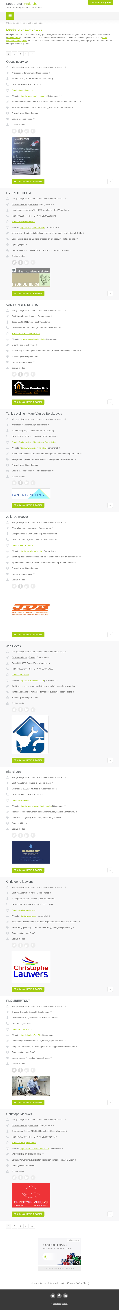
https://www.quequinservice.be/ (34, 96)
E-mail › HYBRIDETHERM (23, 221)
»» (32, 54)
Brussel (32, 1012)
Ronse (32, 657)
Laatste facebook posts (23, 119)
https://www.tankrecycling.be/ (33, 448)
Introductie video (62, 250)
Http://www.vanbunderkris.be (33, 339)
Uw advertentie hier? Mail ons (59, 1268)
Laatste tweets (19, 250)
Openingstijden (20, 244)
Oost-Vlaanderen (19, 204)
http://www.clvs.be (28, 916)
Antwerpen (16, 73)
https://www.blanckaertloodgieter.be (36, 806)
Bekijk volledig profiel (28, 181)
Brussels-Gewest (19, 1012)
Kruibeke (33, 783)
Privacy (65, 1304)
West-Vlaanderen (19, 528)
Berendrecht (29, 73)
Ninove (32, 893)
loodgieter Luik (13, 37)
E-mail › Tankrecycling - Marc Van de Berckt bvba (33, 442)
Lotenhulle (33, 1125)
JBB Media (57, 1304)
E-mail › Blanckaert (20, 800)
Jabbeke (33, 528)
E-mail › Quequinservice (22, 90)
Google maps (43, 73)
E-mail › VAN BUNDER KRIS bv (26, 333)
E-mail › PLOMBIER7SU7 (23, 1029)
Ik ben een (100, 2)
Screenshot (55, 96)
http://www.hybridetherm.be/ (32, 227)
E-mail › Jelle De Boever (22, 545)
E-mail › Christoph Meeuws (24, 1142)
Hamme (32, 316)
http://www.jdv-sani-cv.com (32, 680)
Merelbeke (34, 204)
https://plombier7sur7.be (31, 1035)
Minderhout (29, 425)
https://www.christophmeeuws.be (34, 1148)
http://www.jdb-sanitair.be (31, 551)
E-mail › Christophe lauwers (24, 910)
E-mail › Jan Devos (20, 675)
